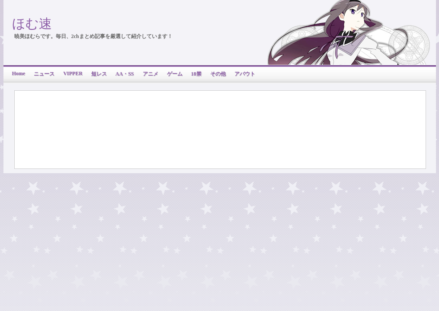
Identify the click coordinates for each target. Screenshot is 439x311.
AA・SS (124, 74)
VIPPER (73, 73)
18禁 (196, 74)
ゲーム (175, 74)
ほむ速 (32, 23)
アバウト (244, 74)
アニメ (150, 74)
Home (19, 73)
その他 (218, 74)
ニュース (44, 74)
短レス (99, 74)
